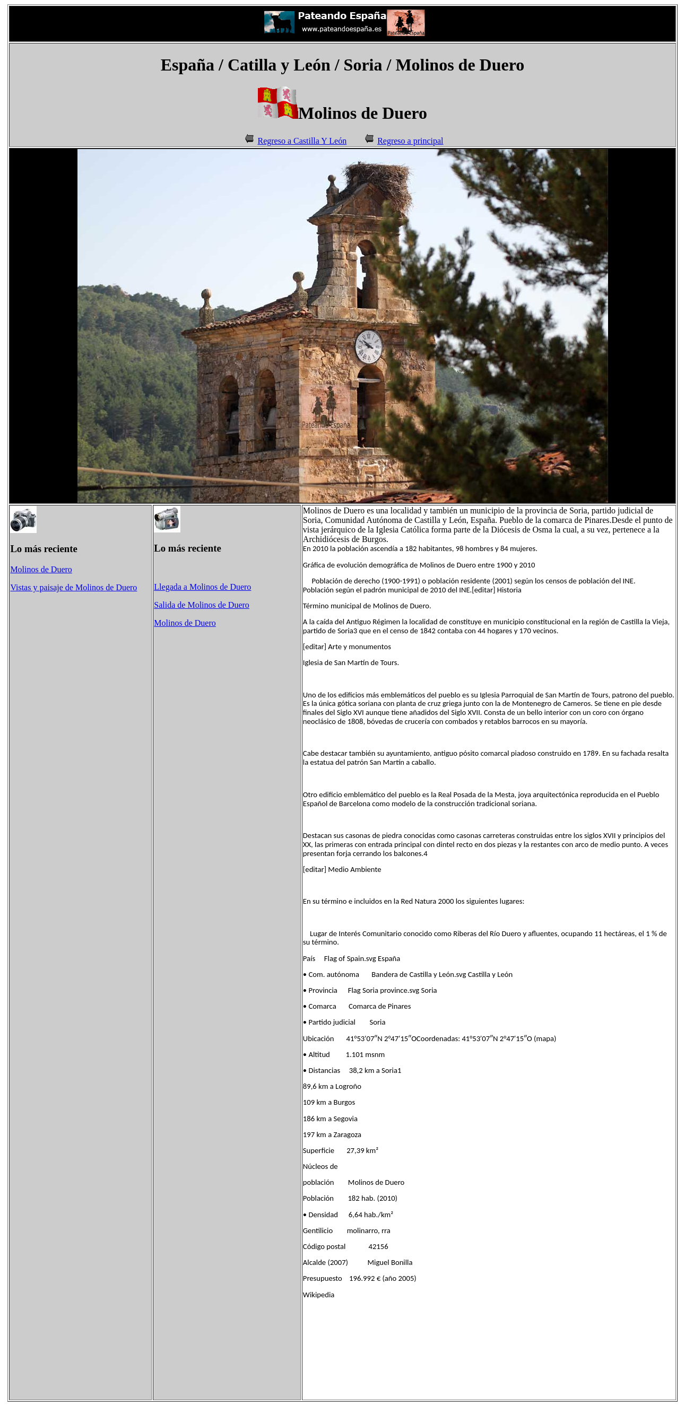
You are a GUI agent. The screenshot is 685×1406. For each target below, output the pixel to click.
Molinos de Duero (41, 569)
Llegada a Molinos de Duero (202, 586)
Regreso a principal (410, 140)
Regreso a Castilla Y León (301, 140)
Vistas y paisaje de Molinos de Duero (73, 587)
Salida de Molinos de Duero (201, 604)
